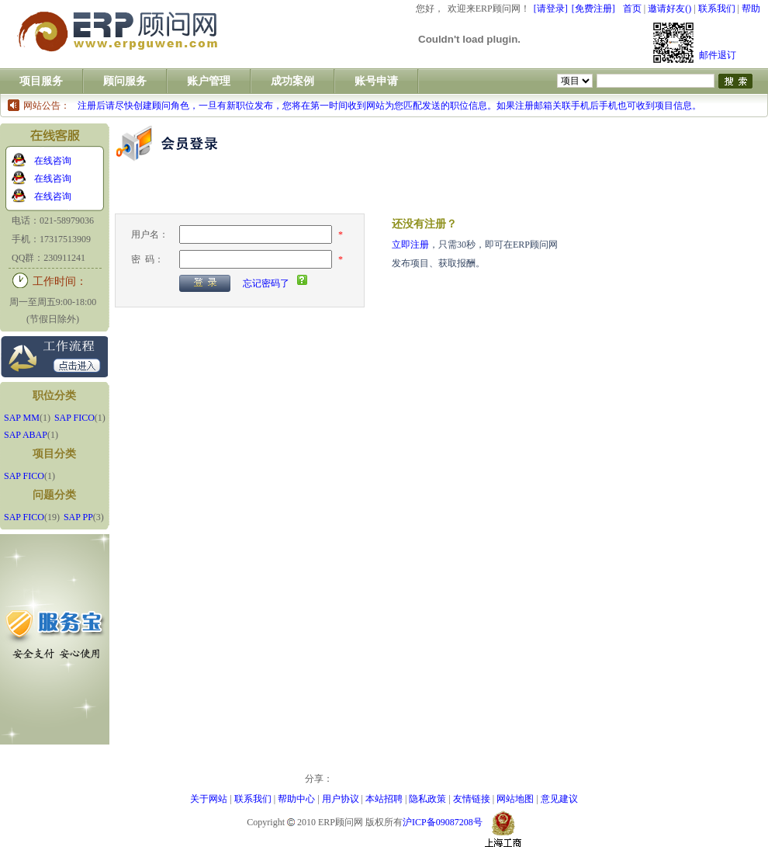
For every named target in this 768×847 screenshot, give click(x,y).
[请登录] (551, 8)
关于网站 (208, 798)
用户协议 (340, 798)
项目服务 (41, 81)
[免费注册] (593, 8)
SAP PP (78, 517)
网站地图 (515, 798)
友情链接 (471, 798)
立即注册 (410, 244)
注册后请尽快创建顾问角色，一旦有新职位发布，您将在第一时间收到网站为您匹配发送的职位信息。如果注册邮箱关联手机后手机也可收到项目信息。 (389, 105)
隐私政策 (427, 798)
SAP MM (22, 417)
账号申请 (376, 81)
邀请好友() (669, 8)
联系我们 (716, 8)
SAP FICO (74, 417)
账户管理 (208, 81)
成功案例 (292, 81)
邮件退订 (717, 55)
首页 (632, 8)
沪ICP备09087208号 (443, 822)
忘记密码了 (266, 283)
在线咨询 (52, 160)
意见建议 (559, 798)
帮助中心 (296, 798)
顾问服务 (125, 81)
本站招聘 (384, 798)
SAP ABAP (25, 434)
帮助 (751, 8)
